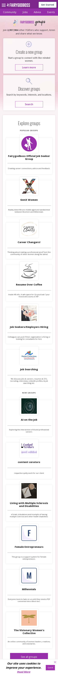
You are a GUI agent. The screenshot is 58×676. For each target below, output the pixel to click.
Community (9, 12)
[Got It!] (50, 667)
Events (51, 12)
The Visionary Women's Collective (29, 632)
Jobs (25, 12)
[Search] (29, 104)
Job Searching (29, 369)
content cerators (29, 462)
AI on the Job (29, 419)
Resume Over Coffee (29, 284)
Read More (23, 672)
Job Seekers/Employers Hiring (29, 327)
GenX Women (29, 199)
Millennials (29, 589)
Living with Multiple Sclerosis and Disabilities (29, 505)
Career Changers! (29, 242)
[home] (18, 6)
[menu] (4, 3)
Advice (37, 12)
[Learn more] (29, 67)
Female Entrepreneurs (29, 547)
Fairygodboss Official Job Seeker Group (29, 157)
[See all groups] (29, 657)
